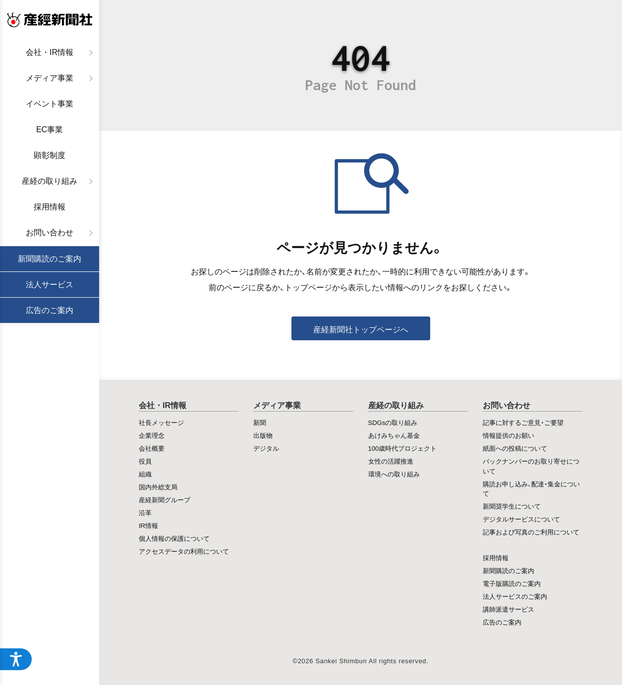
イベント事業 (49, 104)
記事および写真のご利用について (531, 531)
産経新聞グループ (164, 499)
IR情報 (148, 525)
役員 (145, 461)
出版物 (263, 435)
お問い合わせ (49, 232)
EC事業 (49, 129)
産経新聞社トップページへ (360, 329)
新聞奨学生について (512, 506)
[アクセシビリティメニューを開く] (16, 659)
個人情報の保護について (174, 538)
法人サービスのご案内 (515, 596)
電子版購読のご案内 (512, 583)
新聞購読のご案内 (49, 259)
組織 (145, 473)
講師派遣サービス (508, 609)
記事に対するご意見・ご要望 (523, 422)
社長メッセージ (161, 422)
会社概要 (152, 448)
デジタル (266, 448)
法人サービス (49, 284)
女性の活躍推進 (390, 461)
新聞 (259, 422)
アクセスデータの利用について (184, 551)
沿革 (145, 512)
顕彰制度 (49, 155)
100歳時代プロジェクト (402, 448)
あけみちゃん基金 (394, 435)
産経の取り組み (49, 181)
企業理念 (152, 435)
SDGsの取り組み (393, 422)
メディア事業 (49, 78)
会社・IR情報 (49, 52)
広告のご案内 (49, 310)
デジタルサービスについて (521, 519)
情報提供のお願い (508, 435)
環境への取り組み (394, 473)
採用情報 (49, 207)
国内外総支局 (158, 486)
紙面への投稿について (515, 448)
